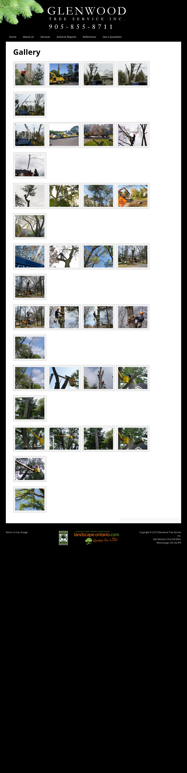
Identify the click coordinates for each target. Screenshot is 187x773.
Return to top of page (17, 532)
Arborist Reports (66, 37)
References (89, 37)
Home (12, 37)
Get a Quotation (112, 37)
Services (43, 37)
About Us (27, 37)
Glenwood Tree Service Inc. (93, 14)
